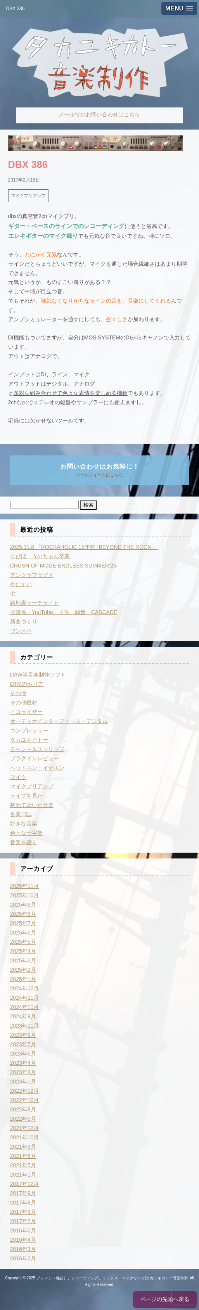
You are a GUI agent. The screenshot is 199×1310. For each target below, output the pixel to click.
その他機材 (23, 702)
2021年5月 (23, 1165)
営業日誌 (21, 814)
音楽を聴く (23, 842)
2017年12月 (24, 1184)
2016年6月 (23, 1230)
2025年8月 (23, 914)
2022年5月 (23, 1119)
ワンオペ (21, 631)
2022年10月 (24, 1100)
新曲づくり (23, 621)
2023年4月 (23, 1063)
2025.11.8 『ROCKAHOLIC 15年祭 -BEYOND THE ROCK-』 (84, 547)
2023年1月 (23, 1081)
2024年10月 (24, 1007)
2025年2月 (23, 970)
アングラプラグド (32, 575)
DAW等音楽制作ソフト (38, 674)
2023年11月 (24, 1026)
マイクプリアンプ (28, 195)
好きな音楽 (23, 823)
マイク (18, 777)
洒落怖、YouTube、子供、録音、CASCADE (64, 612)
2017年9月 (23, 1193)
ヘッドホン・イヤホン (37, 768)
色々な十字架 (26, 833)
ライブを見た (26, 796)
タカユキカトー (29, 740)
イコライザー (26, 712)
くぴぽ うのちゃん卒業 (40, 556)
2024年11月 (24, 998)
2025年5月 (23, 942)
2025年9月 (23, 905)
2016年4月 (23, 1240)
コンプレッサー (29, 730)
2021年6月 (23, 1156)
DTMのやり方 (26, 684)
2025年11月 (24, 886)
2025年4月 (23, 951)
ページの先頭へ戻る (164, 1299)
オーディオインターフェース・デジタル (59, 721)
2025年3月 (23, 960)
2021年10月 (24, 1137)
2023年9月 (23, 1035)
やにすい (21, 584)
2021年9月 (23, 1147)
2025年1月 (23, 979)
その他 (18, 693)
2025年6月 (23, 932)
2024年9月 (23, 1016)
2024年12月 (24, 988)
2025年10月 (24, 895)
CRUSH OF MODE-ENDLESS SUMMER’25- (64, 565)
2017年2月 (23, 1221)
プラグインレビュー (34, 758)
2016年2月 (23, 1258)
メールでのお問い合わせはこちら (99, 114)
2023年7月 (23, 1044)
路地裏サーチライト (34, 603)
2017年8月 (23, 1202)
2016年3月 (23, 1249)
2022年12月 (24, 1091)
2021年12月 (24, 1128)
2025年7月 (23, 923)
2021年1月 (23, 1175)
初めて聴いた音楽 (32, 805)
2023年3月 (23, 1072)
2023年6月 (23, 1053)
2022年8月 (23, 1109)
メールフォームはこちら (99, 474)
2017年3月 (23, 1212)
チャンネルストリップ (37, 749)
